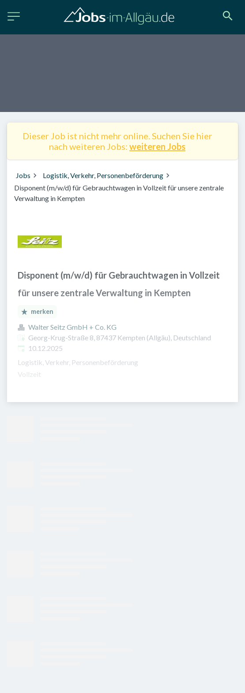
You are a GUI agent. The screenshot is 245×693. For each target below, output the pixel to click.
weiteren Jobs (157, 146)
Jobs (23, 175)
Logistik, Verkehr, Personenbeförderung (103, 175)
